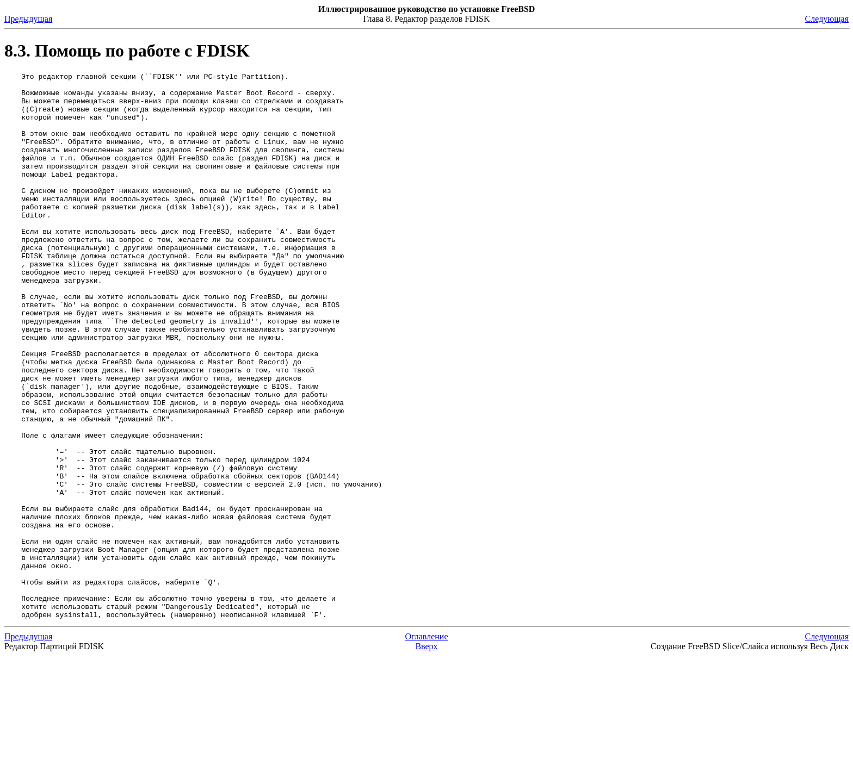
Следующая (827, 18)
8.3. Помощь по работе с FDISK (127, 50)
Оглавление (426, 745)
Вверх (426, 755)
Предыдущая (28, 18)
